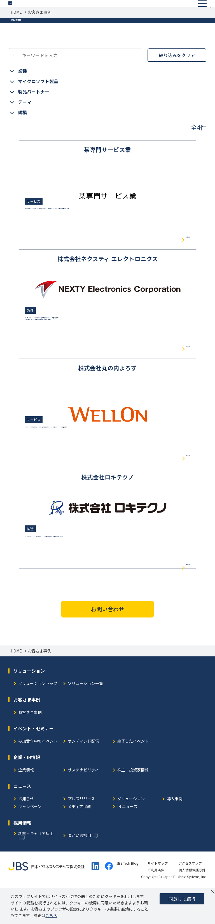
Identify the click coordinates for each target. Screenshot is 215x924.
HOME (16, 25)
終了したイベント (133, 777)
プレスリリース (81, 834)
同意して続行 (182, 898)
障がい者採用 (79, 871)
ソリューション (131, 834)
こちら (51, 915)
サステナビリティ (83, 805)
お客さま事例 (30, 748)
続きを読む (180, 269)
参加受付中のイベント (37, 777)
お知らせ (26, 834)
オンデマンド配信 (83, 777)
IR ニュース (127, 842)
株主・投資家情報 (133, 805)
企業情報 (26, 805)
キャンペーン (29, 842)
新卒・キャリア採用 (35, 869)
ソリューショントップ (37, 719)
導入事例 (175, 834)
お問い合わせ (107, 644)
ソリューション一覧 (85, 719)
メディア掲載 (79, 842)
